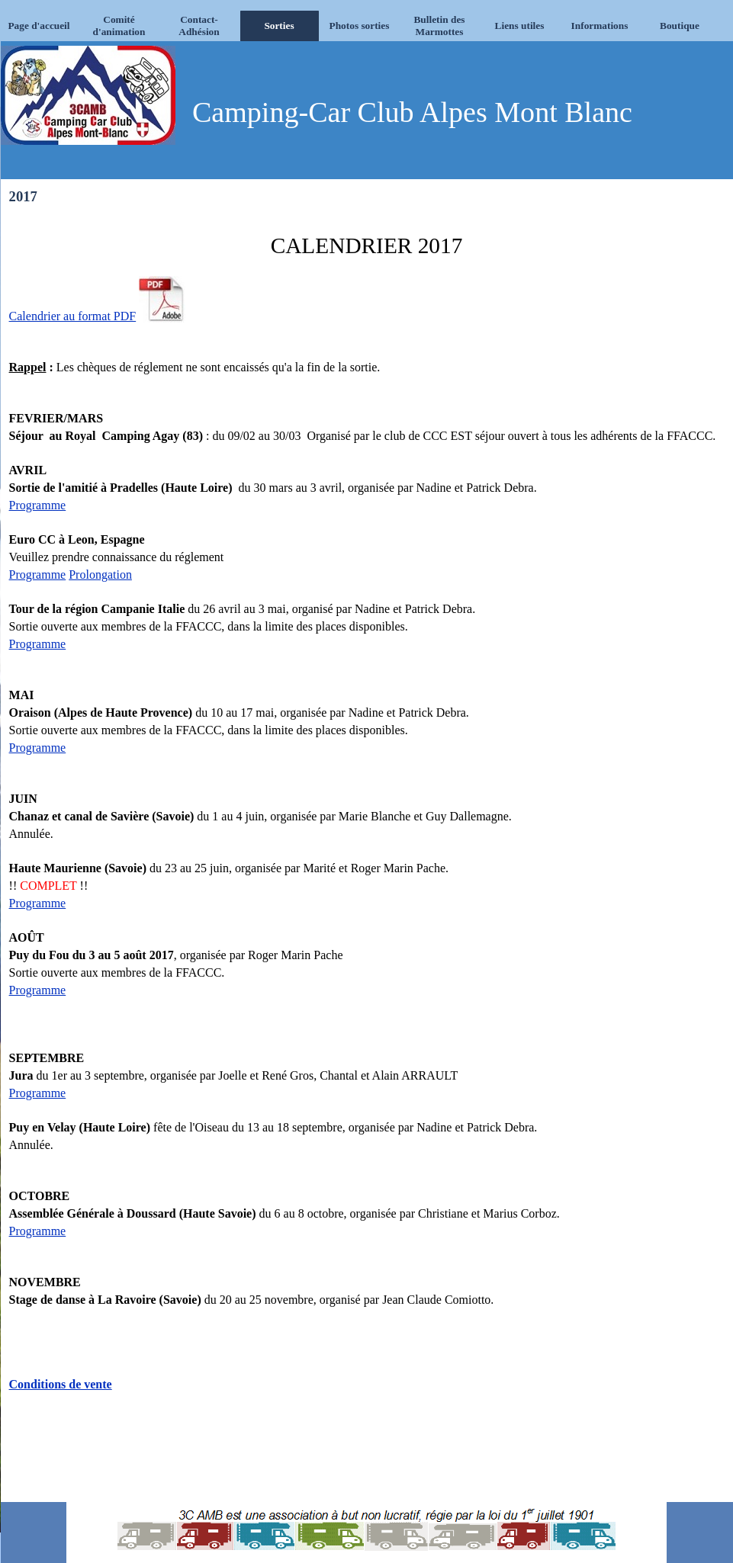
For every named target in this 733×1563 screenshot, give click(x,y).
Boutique (679, 25)
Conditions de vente (60, 1384)
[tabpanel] (367, 854)
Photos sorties (360, 25)
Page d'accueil (38, 25)
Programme (37, 505)
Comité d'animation (119, 25)
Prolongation (100, 574)
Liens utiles (520, 25)
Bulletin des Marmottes (439, 25)
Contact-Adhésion (198, 25)
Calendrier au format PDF (73, 316)
